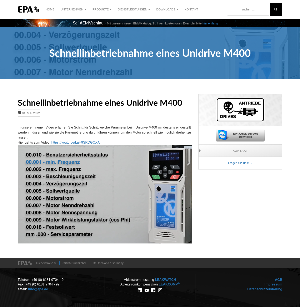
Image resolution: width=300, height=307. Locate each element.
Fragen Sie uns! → (240, 163)
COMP (169, 284)
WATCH (165, 280)
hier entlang (210, 23)
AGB (278, 280)
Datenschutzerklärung (264, 289)
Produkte (102, 9)
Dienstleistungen (134, 9)
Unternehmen (73, 9)
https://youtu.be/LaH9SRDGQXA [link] (75, 142)
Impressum (273, 284)
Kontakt (191, 9)
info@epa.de (38, 289)
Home (50, 9)
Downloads (167, 9)
